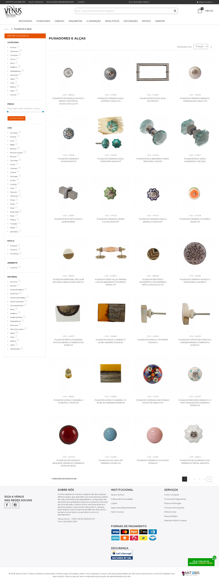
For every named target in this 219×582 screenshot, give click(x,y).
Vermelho (14, 232)
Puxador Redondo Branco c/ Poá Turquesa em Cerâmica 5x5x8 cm (195, 403)
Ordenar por (184, 47)
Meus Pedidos (171, 516)
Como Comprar (171, 494)
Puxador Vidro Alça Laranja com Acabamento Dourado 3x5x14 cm (110, 282)
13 (18, 148)
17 (19, 312)
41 (20, 293)
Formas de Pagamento (175, 499)
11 (19, 132)
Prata (12, 200)
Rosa (12, 208)
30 (17, 78)
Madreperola (15, 71)
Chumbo (14, 160)
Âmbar (13, 137)
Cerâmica (14, 51)
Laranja (13, 184)
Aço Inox (13, 282)
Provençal (14, 254)
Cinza (12, 164)
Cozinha (13, 268)
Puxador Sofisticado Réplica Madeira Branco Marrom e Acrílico (195, 342)
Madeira (13, 67)
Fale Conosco (36, 2)
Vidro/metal (15, 349)
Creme (13, 172)
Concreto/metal (16, 305)
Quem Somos (117, 494)
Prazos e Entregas (172, 503)
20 (19, 66)
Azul (12, 141)
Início (6, 29)
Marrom (13, 192)
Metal (12, 79)
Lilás (12, 188)
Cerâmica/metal (17, 301)
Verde (12, 228)
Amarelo (13, 133)
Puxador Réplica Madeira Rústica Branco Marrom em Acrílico (68, 342)
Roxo (12, 216)
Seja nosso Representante (60, 2)
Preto (12, 204)
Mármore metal (16, 329)
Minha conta (205, 2)
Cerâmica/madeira (18, 298)
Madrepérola (15, 321)
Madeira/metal (16, 317)
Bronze (13, 156)
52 (20, 50)
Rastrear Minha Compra (175, 520)
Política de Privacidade (122, 499)
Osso (12, 83)
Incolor (13, 180)
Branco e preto (16, 153)
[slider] (7, 111)
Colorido (13, 168)
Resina (13, 87)
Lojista (81, 2)
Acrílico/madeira (17, 290)
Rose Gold (14, 212)
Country (13, 249)
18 (19, 168)
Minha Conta (170, 512)
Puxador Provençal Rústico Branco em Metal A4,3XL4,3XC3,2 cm (68, 101)
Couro (12, 59)
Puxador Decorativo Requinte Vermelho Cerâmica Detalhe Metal (68, 463)
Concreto (14, 55)
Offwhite (14, 196)
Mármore (14, 75)
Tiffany (13, 220)
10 (24, 152)
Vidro (12, 91)
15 (16, 90)
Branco (13, 149)
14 (18, 86)
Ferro (12, 63)
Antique (13, 246)
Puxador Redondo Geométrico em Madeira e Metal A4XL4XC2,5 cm (153, 282)
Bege (12, 145)
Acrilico (13, 47)
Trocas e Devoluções (174, 507)
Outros (13, 95)
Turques (13, 224)
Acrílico (13, 286)
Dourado (14, 176)
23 (17, 332)
